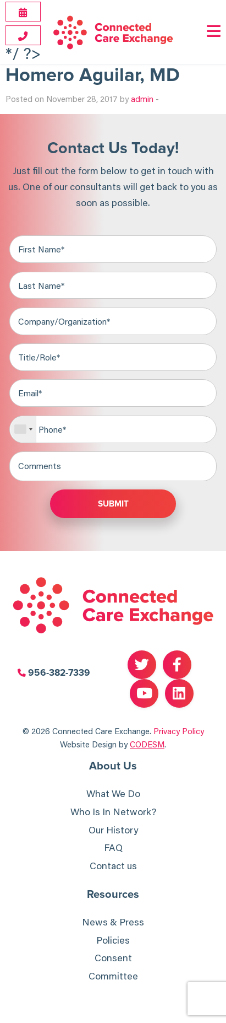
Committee (113, 976)
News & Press (113, 922)
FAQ (113, 847)
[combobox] (23, 429)
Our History (113, 829)
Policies (113, 940)
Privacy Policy (178, 730)
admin (142, 98)
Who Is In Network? (113, 811)
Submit (113, 504)
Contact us (113, 865)
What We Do (113, 793)
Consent (113, 957)
